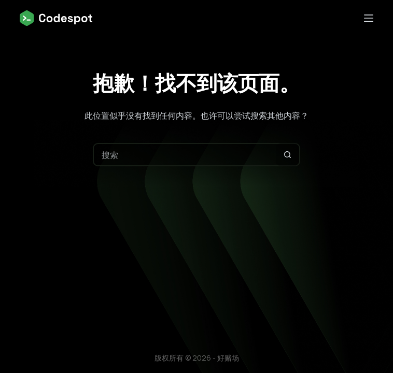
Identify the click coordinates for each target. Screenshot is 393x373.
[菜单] (368, 18)
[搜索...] (185, 154)
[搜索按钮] (287, 154)
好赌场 (228, 358)
